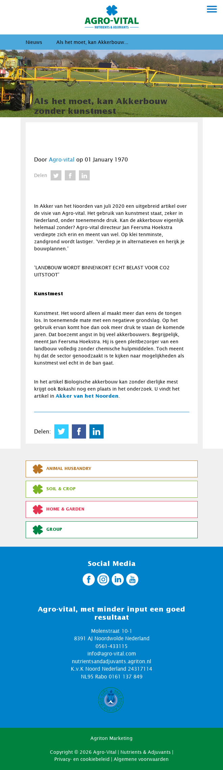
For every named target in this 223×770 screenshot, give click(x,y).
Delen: (42, 431)
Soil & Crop (54, 489)
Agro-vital (62, 159)
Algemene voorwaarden (141, 759)
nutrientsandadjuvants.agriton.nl (111, 661)
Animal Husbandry (62, 469)
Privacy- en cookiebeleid (82, 759)
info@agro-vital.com (111, 653)
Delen (40, 175)
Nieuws (34, 42)
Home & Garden (58, 509)
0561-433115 (111, 646)
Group (47, 530)
